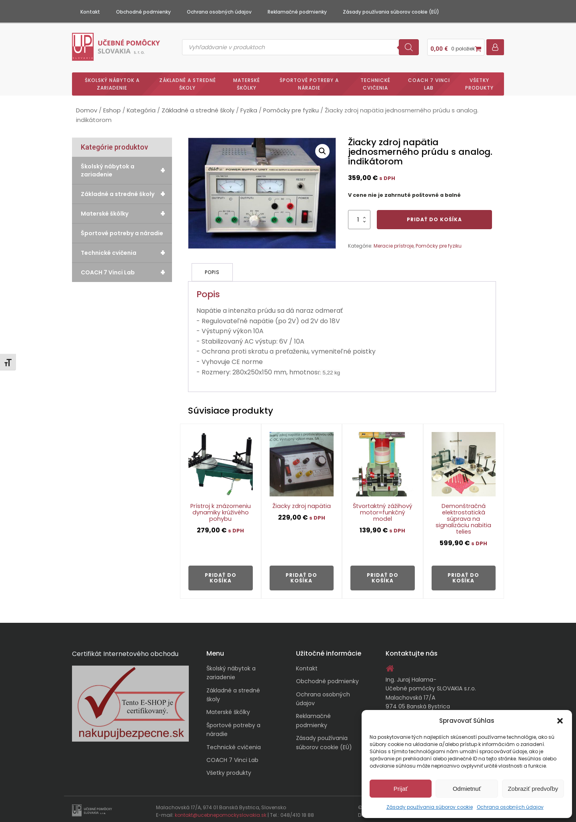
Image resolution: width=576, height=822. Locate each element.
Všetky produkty (479, 81)
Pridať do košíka (434, 216)
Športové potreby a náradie (309, 81)
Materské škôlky (246, 81)
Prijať (401, 788)
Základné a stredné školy (187, 81)
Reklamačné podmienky (297, 11)
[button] (560, 721)
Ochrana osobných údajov (510, 807)
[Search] (409, 46)
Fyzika (248, 108)
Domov (86, 108)
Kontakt (90, 11)
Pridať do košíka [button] (220, 573)
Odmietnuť (467, 788)
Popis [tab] (212, 268)
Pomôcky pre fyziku (291, 108)
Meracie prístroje (394, 242)
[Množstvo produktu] (359, 216)
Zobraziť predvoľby (533, 788)
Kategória (141, 108)
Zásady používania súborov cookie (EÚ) (391, 11)
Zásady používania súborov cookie (429, 807)
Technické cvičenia (375, 81)
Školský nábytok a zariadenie (112, 81)
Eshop (112, 108)
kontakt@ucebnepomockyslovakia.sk (220, 811)
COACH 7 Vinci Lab (429, 81)
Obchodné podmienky (143, 11)
